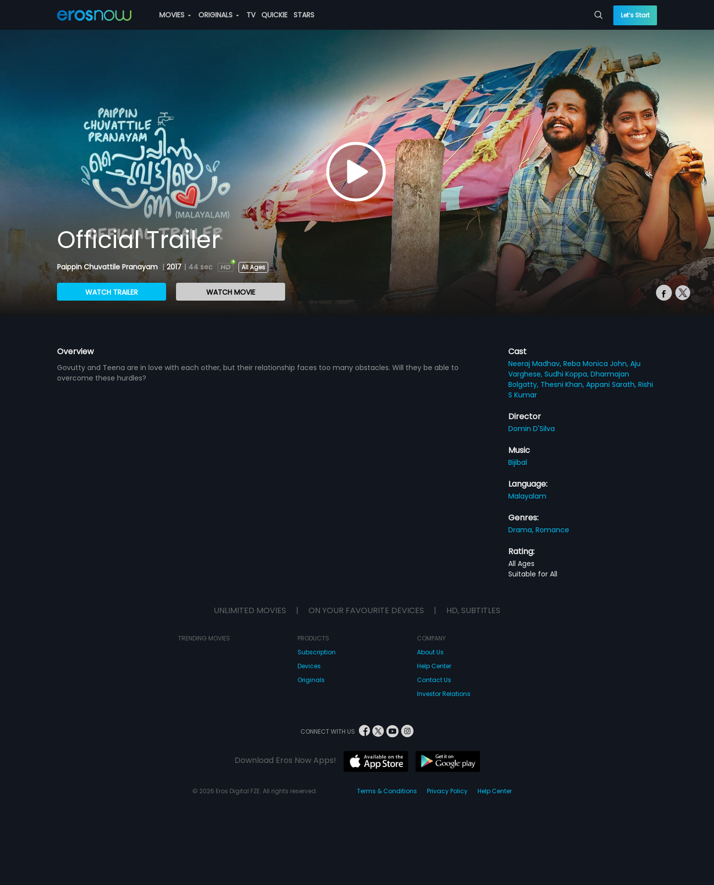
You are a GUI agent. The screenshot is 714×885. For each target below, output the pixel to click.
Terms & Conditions (387, 791)
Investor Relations (444, 694)
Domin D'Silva (531, 429)
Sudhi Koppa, (567, 374)
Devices (309, 666)
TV (250, 15)
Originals (311, 680)
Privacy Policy (447, 791)
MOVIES (175, 15)
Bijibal (517, 462)
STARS (304, 15)
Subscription (317, 652)
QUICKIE (274, 15)
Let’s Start (635, 15)
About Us (430, 652)
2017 (174, 267)
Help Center (434, 666)
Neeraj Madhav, (535, 364)
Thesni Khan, (563, 384)
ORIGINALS (218, 15)
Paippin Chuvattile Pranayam (108, 267)
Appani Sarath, (612, 384)
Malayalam (527, 496)
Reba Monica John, (596, 364)
